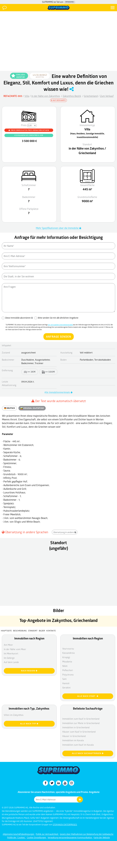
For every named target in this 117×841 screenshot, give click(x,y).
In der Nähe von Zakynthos (45, 96)
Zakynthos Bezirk (72, 96)
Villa (27, 96)
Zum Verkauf (107, 96)
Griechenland (91, 96)
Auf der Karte (58, 100)
